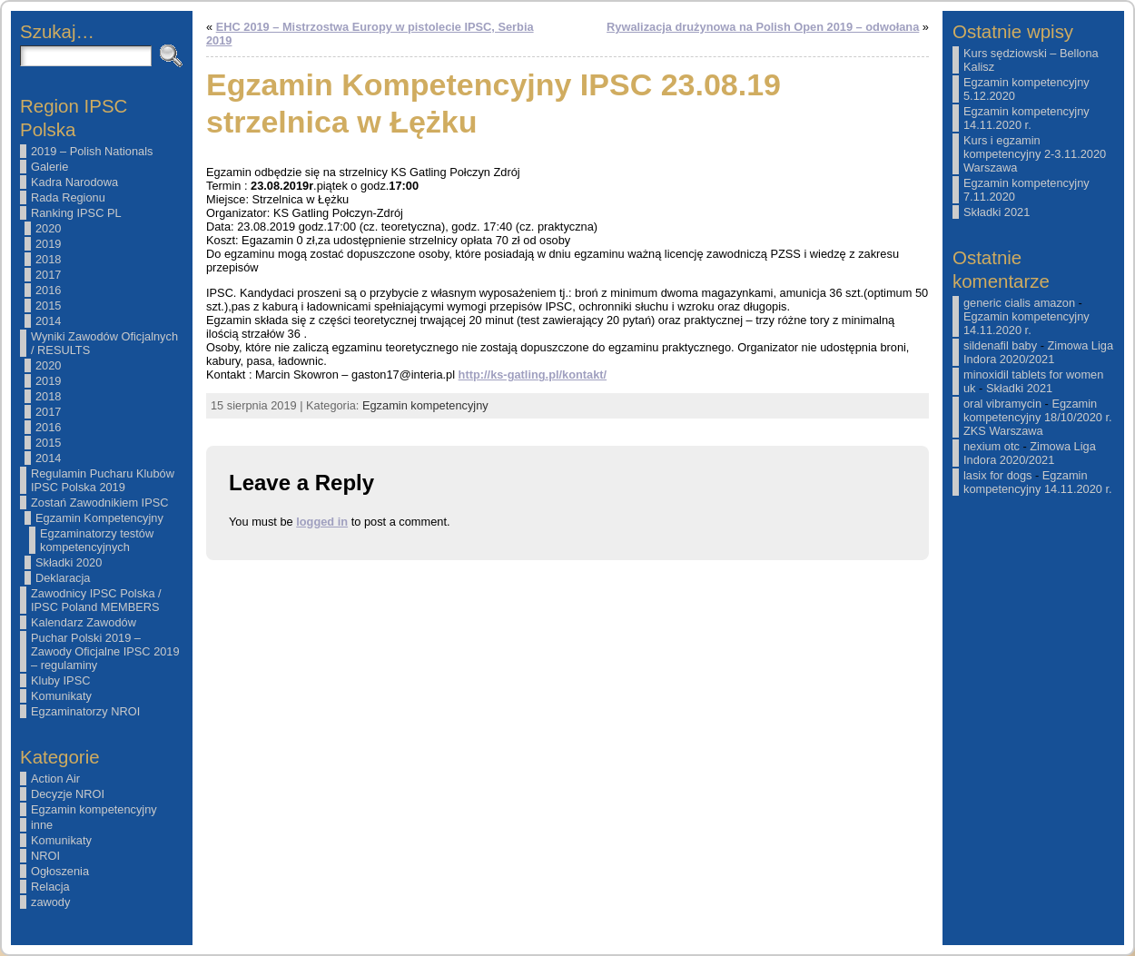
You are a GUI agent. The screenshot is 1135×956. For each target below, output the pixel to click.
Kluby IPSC (60, 680)
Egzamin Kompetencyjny (99, 518)
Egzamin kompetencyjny (94, 809)
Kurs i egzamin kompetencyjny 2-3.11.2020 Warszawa (1034, 153)
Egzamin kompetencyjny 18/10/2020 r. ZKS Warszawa (1037, 417)
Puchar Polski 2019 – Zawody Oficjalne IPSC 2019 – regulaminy (105, 651)
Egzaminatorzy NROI (85, 711)
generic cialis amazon (1019, 303)
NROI (45, 855)
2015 (48, 305)
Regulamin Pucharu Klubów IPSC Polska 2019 (102, 480)
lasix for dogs (997, 475)
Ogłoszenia (60, 871)
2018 (48, 259)
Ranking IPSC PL (76, 213)
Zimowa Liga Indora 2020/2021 (1038, 352)
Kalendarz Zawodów (83, 622)
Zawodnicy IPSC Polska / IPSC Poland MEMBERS (96, 600)
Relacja (50, 886)
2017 (48, 274)
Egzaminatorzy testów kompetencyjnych (96, 540)
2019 (48, 244)
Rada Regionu (68, 197)
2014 (48, 321)
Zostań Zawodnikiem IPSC (100, 502)
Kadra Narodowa (74, 182)
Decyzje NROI (67, 794)
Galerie (49, 166)
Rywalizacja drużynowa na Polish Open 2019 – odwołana (763, 27)
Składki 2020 (68, 562)
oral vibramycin (1002, 403)
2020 (48, 228)
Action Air (55, 778)
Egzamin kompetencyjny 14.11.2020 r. (1026, 118)
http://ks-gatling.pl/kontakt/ (533, 374)
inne (42, 825)
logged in (322, 521)
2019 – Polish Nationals (92, 151)
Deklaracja (62, 578)
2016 (48, 290)
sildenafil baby (1000, 345)
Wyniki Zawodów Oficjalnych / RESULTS (104, 343)
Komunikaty (61, 696)
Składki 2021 (996, 212)
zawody (50, 902)
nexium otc (991, 446)
